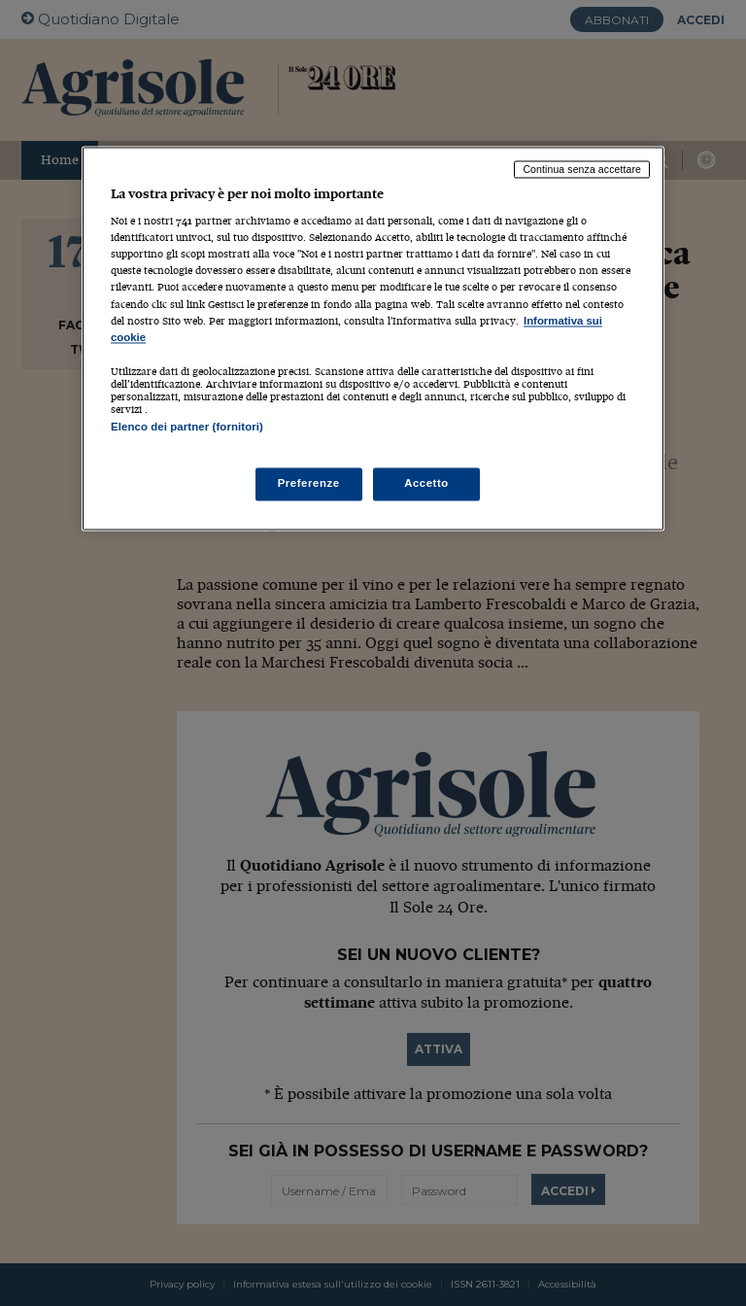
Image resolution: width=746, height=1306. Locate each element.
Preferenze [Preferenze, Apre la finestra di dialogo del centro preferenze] (309, 484)
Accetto (426, 484)
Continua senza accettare (582, 169)
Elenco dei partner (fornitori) (187, 426)
